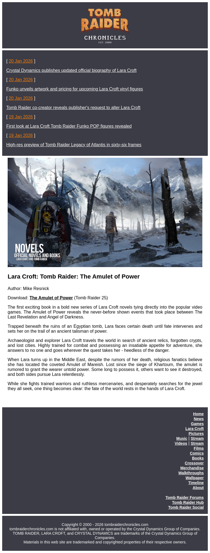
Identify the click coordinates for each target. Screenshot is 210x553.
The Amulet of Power (51, 297)
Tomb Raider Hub (188, 502)
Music (181, 438)
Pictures (196, 433)
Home (198, 414)
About (198, 487)
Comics (197, 453)
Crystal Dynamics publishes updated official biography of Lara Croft (71, 70)
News (199, 419)
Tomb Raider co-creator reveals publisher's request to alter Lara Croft (73, 107)
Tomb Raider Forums (184, 497)
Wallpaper (195, 478)
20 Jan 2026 (21, 61)
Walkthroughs (191, 473)
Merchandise (192, 468)
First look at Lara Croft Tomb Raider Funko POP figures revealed (69, 126)
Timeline (196, 483)
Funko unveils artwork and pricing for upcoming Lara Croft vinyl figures (74, 89)
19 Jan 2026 (21, 117)
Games (197, 424)
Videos (181, 443)
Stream (197, 438)
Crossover (194, 463)
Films (199, 448)
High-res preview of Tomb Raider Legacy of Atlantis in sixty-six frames (73, 144)
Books (198, 458)
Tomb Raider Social (186, 507)
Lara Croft (194, 428)
